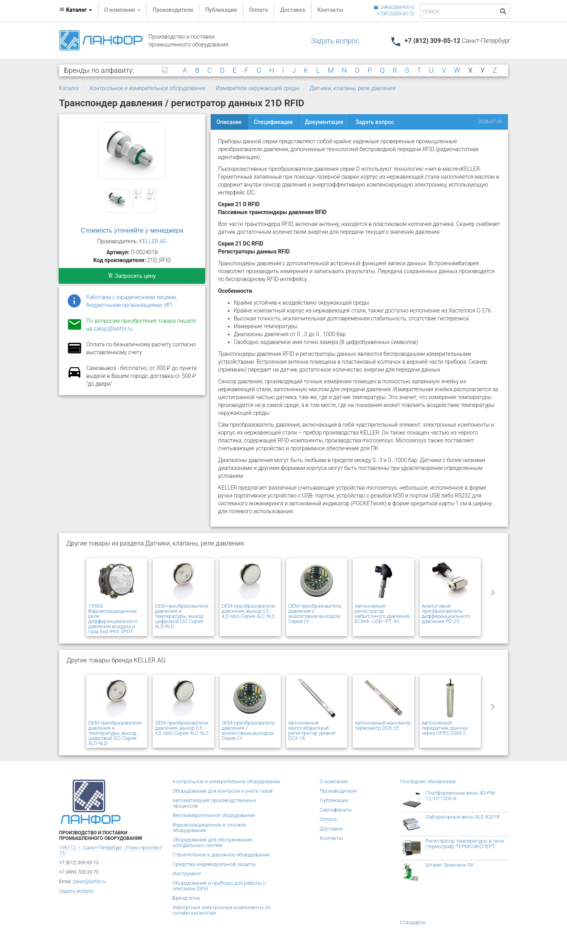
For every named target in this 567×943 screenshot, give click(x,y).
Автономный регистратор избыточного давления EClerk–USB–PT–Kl (382, 613)
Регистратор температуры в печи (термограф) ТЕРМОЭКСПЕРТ (465, 843)
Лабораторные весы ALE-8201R (463, 817)
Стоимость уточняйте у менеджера (132, 230)
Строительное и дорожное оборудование (221, 855)
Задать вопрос (335, 41)
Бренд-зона (186, 898)
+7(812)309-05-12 (395, 14)
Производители (173, 10)
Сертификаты (336, 810)
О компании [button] (122, 10)
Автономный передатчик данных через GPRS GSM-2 (445, 728)
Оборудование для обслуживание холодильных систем (212, 842)
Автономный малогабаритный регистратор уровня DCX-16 (311, 730)
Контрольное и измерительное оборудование (148, 88)
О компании (334, 781)
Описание (229, 122)
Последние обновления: (428, 781)
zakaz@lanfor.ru (394, 7)
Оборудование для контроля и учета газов (223, 791)
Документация (324, 122)
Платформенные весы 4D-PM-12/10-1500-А (461, 795)
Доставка (292, 10)
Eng (164, 68)
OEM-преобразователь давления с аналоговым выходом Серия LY (315, 613)
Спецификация (273, 122)
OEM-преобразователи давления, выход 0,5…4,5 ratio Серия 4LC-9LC (249, 611)
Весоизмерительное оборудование (214, 815)
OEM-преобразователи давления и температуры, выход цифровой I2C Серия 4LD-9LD (181, 616)
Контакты (330, 10)
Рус (164, 72)
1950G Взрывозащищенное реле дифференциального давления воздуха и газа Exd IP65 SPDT (112, 618)
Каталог (69, 88)
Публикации (221, 10)
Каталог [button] (75, 10)
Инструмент (187, 873)
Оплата (258, 10)
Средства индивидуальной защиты (214, 864)
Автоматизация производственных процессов (214, 803)
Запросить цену (132, 276)
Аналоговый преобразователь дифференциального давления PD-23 (446, 613)
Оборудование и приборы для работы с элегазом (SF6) (219, 885)
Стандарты (413, 922)
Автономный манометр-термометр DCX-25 (383, 725)
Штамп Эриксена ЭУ (450, 865)
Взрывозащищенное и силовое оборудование (209, 827)
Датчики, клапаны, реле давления (352, 88)
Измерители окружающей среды (257, 88)
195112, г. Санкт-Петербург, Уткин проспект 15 (110, 850)
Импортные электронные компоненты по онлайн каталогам (222, 910)
